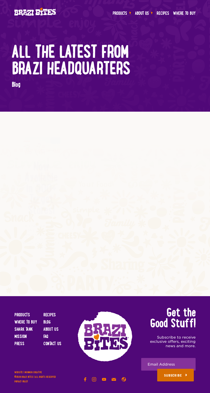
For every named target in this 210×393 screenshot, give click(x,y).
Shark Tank (23, 329)
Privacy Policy (21, 381)
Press (19, 344)
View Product (41, 256)
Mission (20, 336)
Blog (47, 322)
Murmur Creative (33, 372)
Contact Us (52, 344)
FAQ (45, 336)
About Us (144, 13)
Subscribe (175, 375)
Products (122, 13)
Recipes (163, 13)
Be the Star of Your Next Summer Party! (169, 185)
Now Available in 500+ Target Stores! (41, 185)
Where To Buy (184, 13)
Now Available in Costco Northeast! (106, 180)
